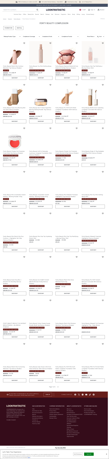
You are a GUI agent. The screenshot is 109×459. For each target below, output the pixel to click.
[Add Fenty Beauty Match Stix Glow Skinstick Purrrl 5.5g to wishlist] (76, 257)
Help (33, 409)
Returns (34, 414)
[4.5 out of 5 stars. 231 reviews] (34, 201)
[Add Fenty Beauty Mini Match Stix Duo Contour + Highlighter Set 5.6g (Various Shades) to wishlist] (24, 213)
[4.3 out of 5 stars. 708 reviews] (61, 375)
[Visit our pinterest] (93, 394)
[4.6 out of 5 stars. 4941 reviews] (35, 160)
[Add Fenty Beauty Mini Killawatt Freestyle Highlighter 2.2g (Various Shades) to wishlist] (76, 172)
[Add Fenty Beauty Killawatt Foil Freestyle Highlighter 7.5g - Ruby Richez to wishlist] (103, 300)
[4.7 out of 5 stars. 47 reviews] (34, 330)
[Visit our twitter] (79, 394)
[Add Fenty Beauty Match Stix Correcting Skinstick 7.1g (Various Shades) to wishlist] (24, 344)
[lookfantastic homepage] (55, 10)
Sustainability (52, 416)
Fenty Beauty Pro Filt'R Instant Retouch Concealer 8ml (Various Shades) (91, 281)
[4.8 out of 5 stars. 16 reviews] (60, 201)
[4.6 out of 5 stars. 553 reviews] (87, 116)
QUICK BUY (15, 78)
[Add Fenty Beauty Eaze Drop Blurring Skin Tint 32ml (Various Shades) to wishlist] (24, 85)
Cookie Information (54, 412)
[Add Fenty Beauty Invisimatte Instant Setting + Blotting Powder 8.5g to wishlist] (50, 172)
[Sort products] (101, 36)
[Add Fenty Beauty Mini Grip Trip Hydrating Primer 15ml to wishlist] (50, 213)
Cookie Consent (11, 420)
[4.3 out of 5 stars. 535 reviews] (8, 114)
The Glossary (70, 410)
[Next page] (58, 387)
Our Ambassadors (71, 421)
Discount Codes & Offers (73, 418)
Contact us (35, 420)
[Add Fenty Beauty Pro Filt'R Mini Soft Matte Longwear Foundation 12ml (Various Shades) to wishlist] (76, 344)
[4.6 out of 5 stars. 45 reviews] (8, 158)
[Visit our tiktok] (90, 394)
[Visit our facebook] (75, 394)
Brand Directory (71, 412)
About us (69, 409)
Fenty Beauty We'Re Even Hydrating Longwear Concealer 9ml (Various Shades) (92, 109)
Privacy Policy (52, 410)
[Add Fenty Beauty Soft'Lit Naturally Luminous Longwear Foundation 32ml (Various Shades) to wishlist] (50, 128)
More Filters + (91, 36)
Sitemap (69, 427)
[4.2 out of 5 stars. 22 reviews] (34, 240)
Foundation (8, 28)
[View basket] (101, 9)
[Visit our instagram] (82, 394)
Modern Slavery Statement (56, 414)
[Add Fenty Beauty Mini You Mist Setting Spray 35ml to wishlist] (103, 172)
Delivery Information (37, 416)
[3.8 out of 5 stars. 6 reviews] (34, 373)
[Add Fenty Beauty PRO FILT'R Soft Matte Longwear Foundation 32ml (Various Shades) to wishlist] (103, 344)
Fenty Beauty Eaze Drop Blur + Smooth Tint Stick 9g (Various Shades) (12, 281)
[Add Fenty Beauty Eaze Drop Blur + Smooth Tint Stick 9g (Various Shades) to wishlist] (24, 257)
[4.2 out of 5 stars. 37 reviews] (8, 332)
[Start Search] (37, 9)
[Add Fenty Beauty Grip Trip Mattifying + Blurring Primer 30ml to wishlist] (103, 43)
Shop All (19, 28)
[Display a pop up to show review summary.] (15, 72)
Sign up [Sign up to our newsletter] (48, 394)
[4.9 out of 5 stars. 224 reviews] (87, 158)
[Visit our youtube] (86, 394)
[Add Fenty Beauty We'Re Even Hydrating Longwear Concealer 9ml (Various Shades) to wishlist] (103, 85)
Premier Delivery (36, 421)
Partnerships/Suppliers (72, 425)
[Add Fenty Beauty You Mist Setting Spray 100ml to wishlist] (50, 43)
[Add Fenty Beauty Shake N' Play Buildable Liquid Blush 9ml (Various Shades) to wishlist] (103, 128)
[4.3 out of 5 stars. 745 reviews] (61, 116)
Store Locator (87, 409)
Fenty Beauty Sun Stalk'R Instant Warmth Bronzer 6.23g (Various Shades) (39, 281)
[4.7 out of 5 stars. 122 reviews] (87, 201)
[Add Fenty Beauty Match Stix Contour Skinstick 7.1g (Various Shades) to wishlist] (24, 43)
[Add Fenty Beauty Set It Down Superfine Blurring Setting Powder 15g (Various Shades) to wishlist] (50, 85)
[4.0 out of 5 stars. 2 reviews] (60, 287)
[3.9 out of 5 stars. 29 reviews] (60, 240)
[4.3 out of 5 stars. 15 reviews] (8, 245)
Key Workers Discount (72, 431)
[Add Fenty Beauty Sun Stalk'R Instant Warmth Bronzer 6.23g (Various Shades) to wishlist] (50, 257)
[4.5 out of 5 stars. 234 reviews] (35, 116)
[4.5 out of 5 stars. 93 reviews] (87, 73)
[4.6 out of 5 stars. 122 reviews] (34, 288)
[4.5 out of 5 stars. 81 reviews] (60, 73)
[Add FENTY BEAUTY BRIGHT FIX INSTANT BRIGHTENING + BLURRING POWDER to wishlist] (24, 300)
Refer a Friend (70, 429)
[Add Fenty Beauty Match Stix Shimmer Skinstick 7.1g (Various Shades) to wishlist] (76, 300)
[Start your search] (20, 9)
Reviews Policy (53, 418)
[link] (91, 9)
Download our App (37, 410)
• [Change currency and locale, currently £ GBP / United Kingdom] (82, 10)
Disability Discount (71, 420)
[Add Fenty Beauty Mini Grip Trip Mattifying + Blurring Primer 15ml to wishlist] (76, 213)
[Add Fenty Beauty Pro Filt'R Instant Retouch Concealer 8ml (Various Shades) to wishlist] (103, 257)
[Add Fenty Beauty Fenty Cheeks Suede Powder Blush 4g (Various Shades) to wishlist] (50, 300)
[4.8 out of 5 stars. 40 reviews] (87, 243)
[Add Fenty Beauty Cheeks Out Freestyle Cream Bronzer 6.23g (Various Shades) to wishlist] (76, 128)
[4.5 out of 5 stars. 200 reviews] (8, 201)
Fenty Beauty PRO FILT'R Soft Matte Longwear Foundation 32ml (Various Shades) (93, 368)
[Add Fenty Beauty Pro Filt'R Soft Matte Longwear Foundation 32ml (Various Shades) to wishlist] (76, 85)
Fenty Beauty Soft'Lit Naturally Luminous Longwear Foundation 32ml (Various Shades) (40, 153)
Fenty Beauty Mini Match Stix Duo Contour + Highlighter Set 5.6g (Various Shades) (13, 238)
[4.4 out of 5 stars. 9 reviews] (8, 373)
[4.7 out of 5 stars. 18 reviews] (87, 375)
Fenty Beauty (17, 19)
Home (4, 19)
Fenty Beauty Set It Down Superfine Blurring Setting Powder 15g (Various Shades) (40, 109)
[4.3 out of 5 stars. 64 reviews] (8, 288)
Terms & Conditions (54, 409)
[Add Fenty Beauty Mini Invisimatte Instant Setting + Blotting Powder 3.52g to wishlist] (24, 172)
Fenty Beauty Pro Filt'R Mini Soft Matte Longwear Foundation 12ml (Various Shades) (65, 368)
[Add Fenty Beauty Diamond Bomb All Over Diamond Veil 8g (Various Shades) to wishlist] (76, 43)
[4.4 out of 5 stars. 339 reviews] (8, 73)
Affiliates (69, 423)
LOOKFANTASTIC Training (90, 414)
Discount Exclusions (37, 412)
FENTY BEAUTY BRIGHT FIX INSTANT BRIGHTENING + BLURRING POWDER (14, 325)
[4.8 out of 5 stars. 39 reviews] (87, 288)
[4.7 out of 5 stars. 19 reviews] (60, 158)
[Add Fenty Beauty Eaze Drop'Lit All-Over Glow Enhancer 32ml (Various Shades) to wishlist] (50, 344)
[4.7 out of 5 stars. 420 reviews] (35, 73)
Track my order (36, 423)
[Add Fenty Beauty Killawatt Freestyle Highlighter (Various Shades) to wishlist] (103, 213)
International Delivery (37, 418)
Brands (10, 19)
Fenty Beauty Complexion (54, 23)
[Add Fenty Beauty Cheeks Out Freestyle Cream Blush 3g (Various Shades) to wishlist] (24, 128)
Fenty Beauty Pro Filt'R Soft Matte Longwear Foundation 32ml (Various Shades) (66, 109)
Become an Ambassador (73, 432)
